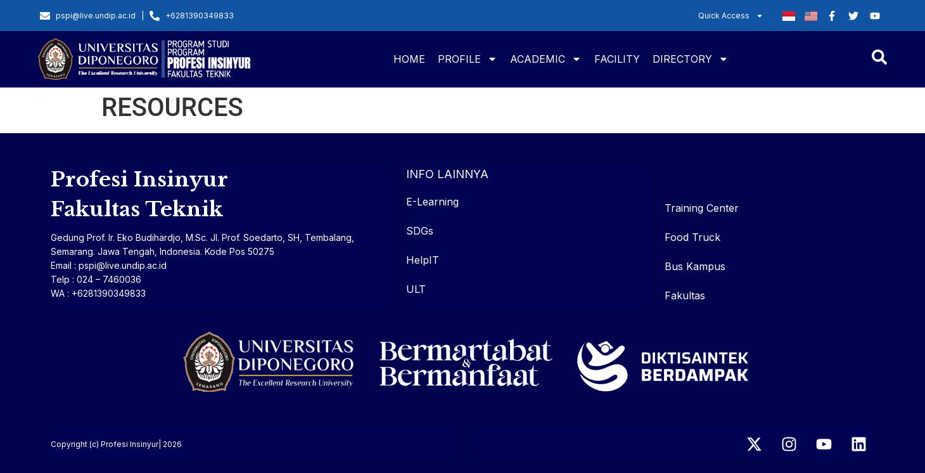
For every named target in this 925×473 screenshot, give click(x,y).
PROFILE (467, 59)
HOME (409, 59)
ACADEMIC (546, 59)
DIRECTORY (691, 59)
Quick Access (730, 16)
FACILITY (617, 59)
